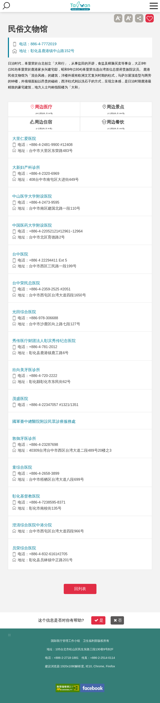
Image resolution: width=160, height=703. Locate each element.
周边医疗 (43, 106)
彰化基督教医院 (26, 496)
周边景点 (115, 106)
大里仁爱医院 (24, 138)
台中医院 (20, 254)
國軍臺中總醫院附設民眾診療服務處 (44, 421)
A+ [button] (128, 18)
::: (9, 635)
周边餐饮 (115, 122)
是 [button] (98, 620)
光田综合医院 (24, 312)
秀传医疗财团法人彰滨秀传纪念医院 (44, 341)
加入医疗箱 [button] (149, 18)
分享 (139, 18)
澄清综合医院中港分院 (32, 525)
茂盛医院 (20, 398)
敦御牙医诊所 (24, 438)
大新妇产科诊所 (26, 167)
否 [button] (118, 620)
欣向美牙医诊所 (26, 370)
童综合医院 (22, 467)
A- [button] (118, 18)
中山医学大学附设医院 (32, 196)
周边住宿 (43, 122)
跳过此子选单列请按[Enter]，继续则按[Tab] (107, 18)
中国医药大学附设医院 (32, 225)
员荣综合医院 (24, 548)
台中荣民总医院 (26, 283)
